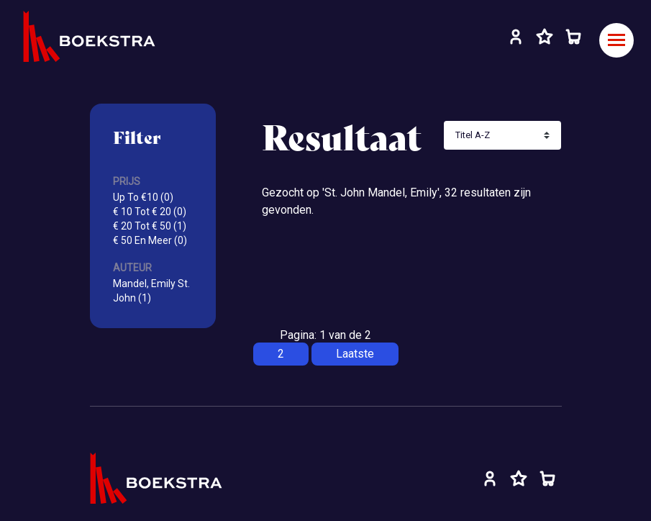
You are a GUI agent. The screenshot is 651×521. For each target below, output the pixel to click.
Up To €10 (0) (143, 197)
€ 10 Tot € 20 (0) (149, 211)
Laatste (355, 354)
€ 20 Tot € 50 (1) (149, 226)
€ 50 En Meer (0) (150, 240)
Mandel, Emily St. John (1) (151, 291)
